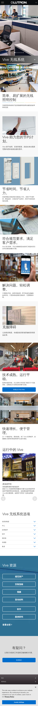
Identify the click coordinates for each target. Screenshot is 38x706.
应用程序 (5, 530)
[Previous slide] (3, 498)
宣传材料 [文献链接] (19, 599)
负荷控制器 (5, 521)
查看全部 (6, 625)
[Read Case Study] (19, 467)
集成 (3, 546)
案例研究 (19, 617)
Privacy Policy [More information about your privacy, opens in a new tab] (9, 697)
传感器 (4, 542)
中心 (3, 526)
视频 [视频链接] (19, 592)
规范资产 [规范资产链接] (19, 576)
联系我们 (19, 660)
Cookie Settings (19, 702)
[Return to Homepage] (19, 2)
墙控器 (4, 538)
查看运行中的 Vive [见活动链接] (19, 389)
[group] (23, 52)
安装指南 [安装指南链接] (19, 584)
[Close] (35, 687)
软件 (3, 534)
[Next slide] (34, 498)
